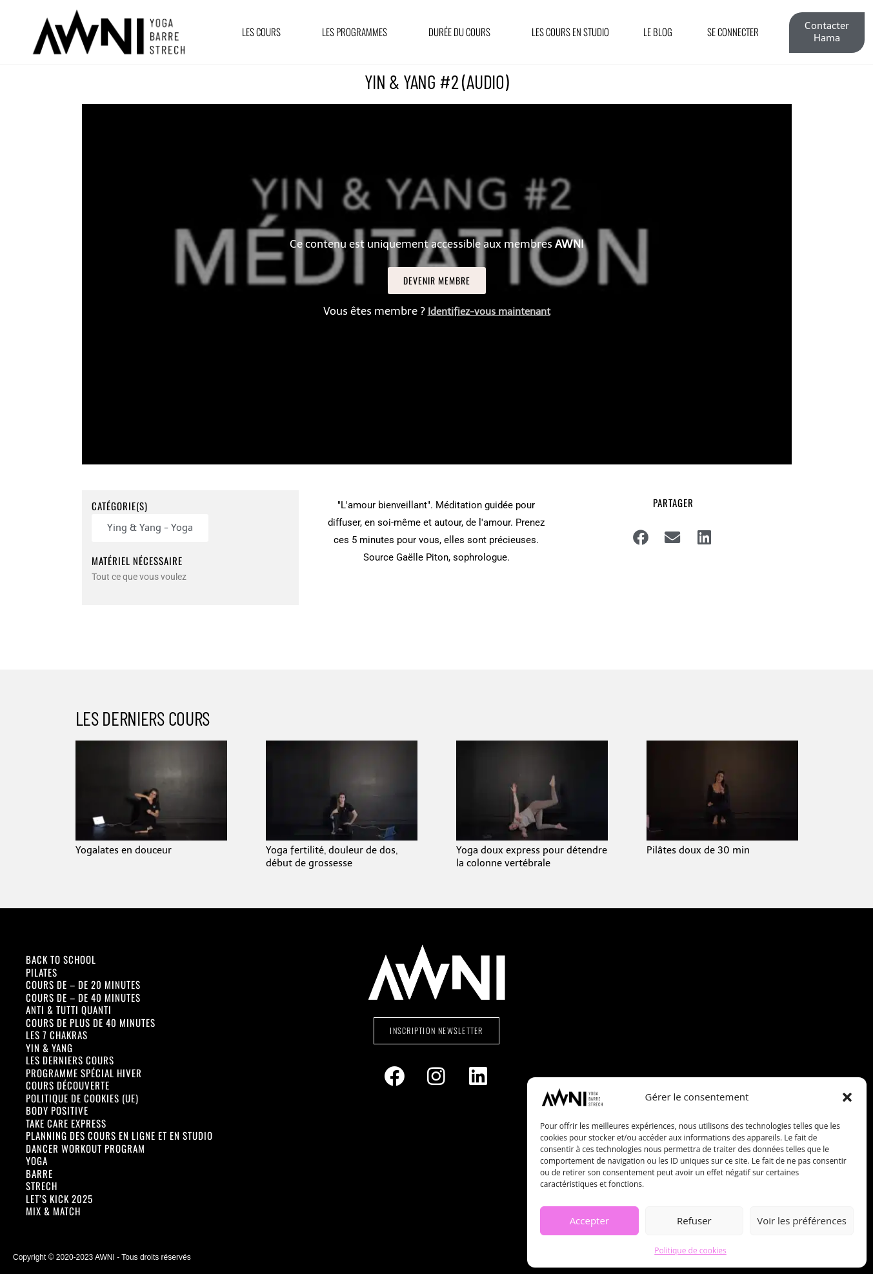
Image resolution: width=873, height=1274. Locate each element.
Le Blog (657, 32)
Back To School (61, 959)
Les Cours (264, 32)
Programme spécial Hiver (84, 1073)
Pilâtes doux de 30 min (698, 850)
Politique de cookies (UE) (82, 1098)
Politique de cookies (690, 1250)
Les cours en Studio (570, 32)
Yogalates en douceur (123, 850)
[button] (847, 1097)
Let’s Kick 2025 (59, 1198)
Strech (41, 1186)
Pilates (41, 972)
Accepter (589, 1220)
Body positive (57, 1110)
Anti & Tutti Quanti (69, 1009)
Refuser (694, 1220)
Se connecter (733, 32)
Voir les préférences (802, 1220)
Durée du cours (462, 32)
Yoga (37, 1160)
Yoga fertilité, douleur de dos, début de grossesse (331, 856)
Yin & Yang (49, 1047)
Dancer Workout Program (85, 1148)
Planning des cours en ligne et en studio (119, 1135)
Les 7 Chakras (57, 1035)
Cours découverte (68, 1085)
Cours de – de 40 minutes (83, 997)
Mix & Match (53, 1211)
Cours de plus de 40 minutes (91, 1022)
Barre (39, 1173)
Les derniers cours (70, 1060)
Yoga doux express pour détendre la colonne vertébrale (531, 856)
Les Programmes (358, 32)
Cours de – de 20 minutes (83, 984)
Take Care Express (66, 1123)
